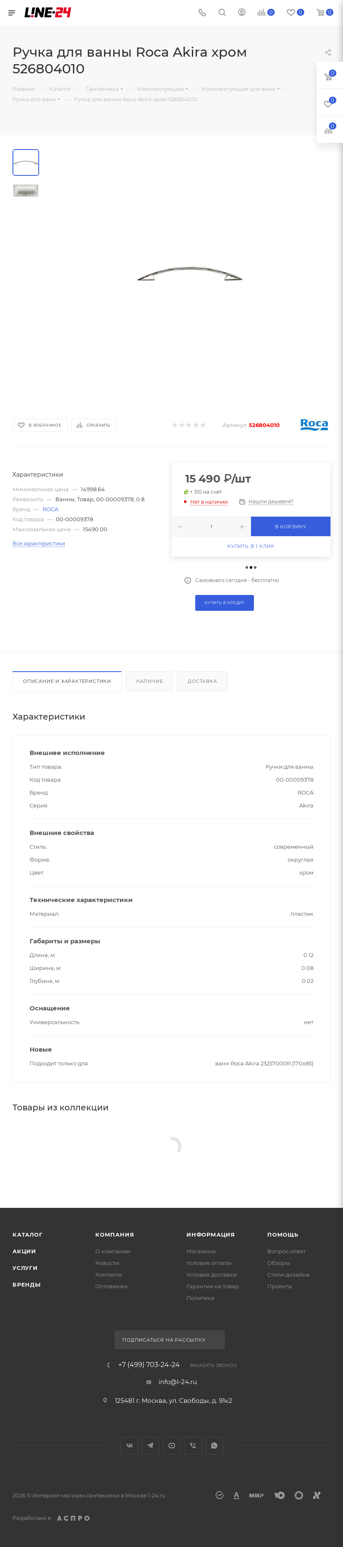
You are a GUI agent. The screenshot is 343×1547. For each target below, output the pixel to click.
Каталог (27, 1234)
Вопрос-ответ (286, 1251)
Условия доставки (211, 1274)
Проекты (279, 1286)
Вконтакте (129, 1446)
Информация (210, 1234)
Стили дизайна (288, 1274)
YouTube (172, 1446)
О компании (112, 1251)
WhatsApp (214, 1446)
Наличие (149, 681)
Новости (107, 1263)
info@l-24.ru (178, 1382)
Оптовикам (111, 1286)
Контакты (108, 1274)
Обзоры (278, 1263)
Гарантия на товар (212, 1286)
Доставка (202, 681)
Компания (114, 1234)
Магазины (201, 1251)
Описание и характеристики (67, 681)
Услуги (25, 1268)
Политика (200, 1298)
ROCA (50, 509)
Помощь (282, 1234)
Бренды (26, 1284)
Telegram (150, 1446)
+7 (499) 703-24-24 (149, 1365)
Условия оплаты (208, 1263)
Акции (24, 1251)
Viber (193, 1446)
